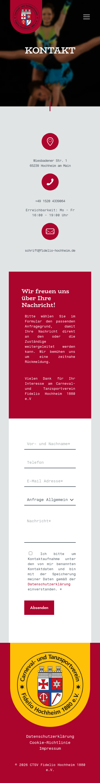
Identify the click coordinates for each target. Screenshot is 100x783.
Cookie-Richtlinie (50, 742)
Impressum (50, 748)
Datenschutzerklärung (49, 584)
